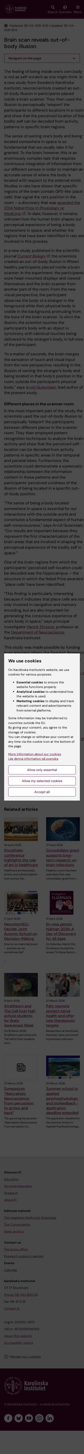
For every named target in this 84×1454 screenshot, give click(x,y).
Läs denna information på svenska (33, 759)
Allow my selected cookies (42, 781)
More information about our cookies (34, 754)
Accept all (42, 792)
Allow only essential (42, 770)
